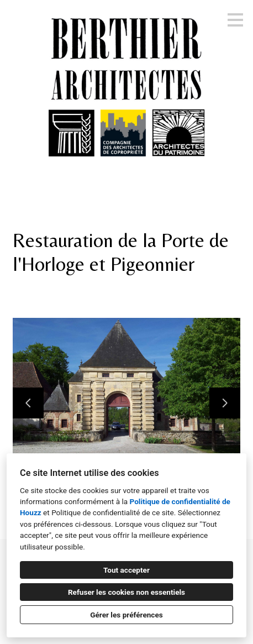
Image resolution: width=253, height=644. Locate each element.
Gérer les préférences (126, 614)
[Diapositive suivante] (224, 403)
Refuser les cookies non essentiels (126, 592)
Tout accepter (126, 570)
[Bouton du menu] (235, 20)
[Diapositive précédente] (28, 403)
